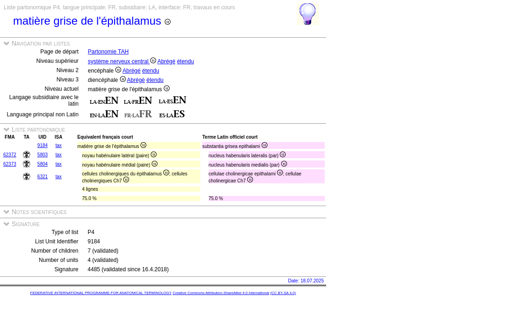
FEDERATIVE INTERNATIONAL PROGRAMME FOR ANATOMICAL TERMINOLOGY (100, 293)
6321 (42, 176)
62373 (9, 164)
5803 (42, 154)
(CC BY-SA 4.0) (283, 293)
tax (58, 145)
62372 (9, 154)
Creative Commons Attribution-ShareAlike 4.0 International (220, 293)
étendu (185, 61)
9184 (42, 145)
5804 (42, 164)
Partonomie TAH (108, 51)
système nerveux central (122, 61)
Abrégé (166, 61)
